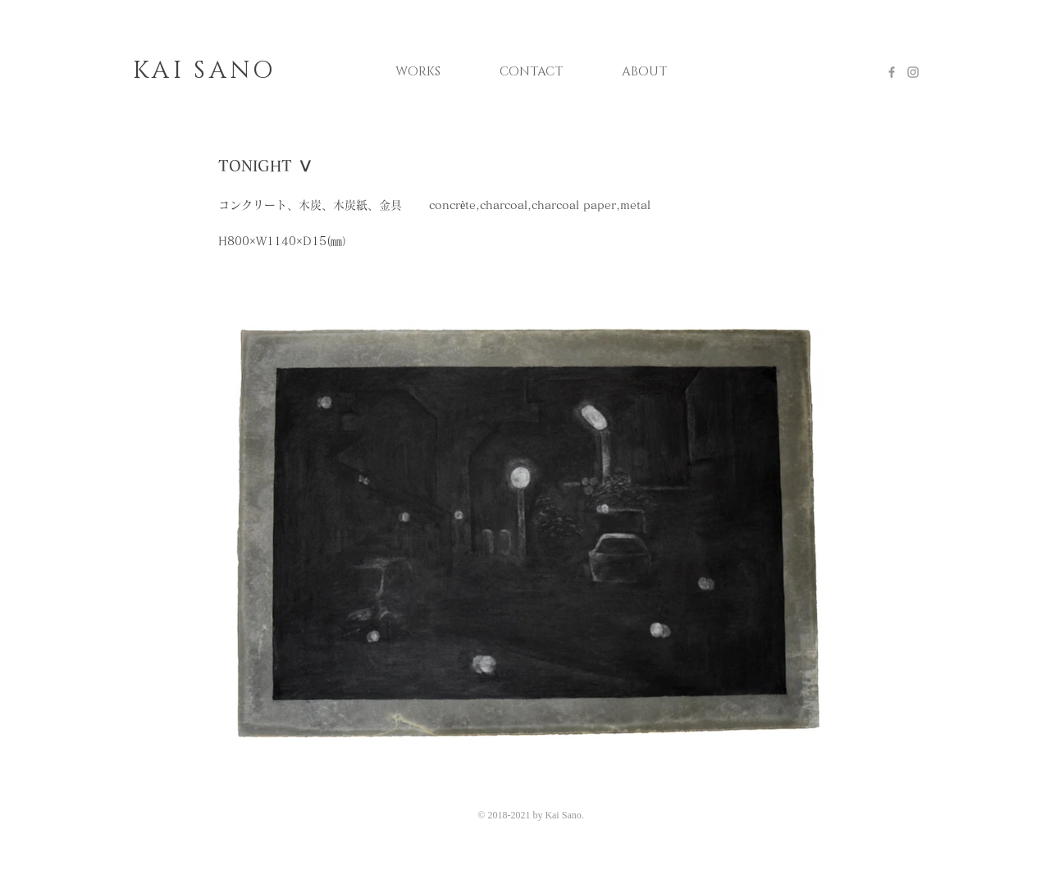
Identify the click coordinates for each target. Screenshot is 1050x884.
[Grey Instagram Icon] (913, 72)
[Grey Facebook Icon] (891, 72)
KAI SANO (204, 71)
